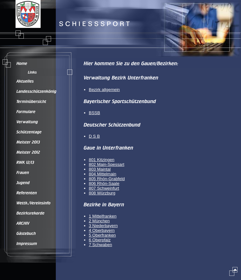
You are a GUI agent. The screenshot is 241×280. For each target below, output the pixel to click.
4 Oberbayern (102, 230)
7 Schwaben (100, 244)
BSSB (94, 112)
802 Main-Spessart (106, 164)
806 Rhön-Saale (104, 183)
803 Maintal (100, 169)
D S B (94, 136)
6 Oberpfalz (100, 240)
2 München (99, 220)
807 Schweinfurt (104, 188)
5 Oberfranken (102, 235)
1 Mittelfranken (102, 216)
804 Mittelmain (102, 174)
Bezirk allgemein (104, 89)
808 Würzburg (102, 193)
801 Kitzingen (101, 159)
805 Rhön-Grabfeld (107, 178)
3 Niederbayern (103, 225)
